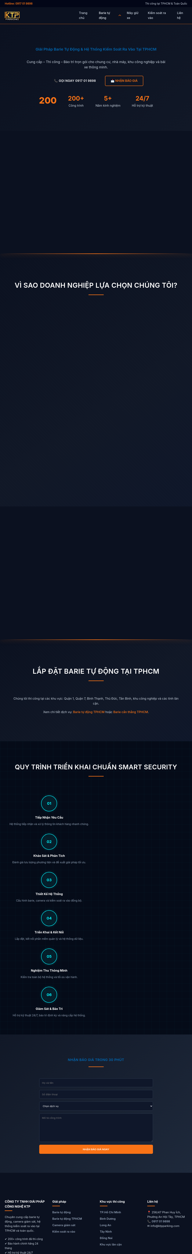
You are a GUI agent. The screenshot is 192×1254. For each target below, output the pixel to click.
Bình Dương (108, 1104)
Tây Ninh (106, 1117)
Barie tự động (61, 1097)
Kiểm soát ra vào (63, 1117)
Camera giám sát (63, 1110)
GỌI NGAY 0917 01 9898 (166, 1212)
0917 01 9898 (161, 1106)
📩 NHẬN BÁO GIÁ (124, 81)
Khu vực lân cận (111, 1129)
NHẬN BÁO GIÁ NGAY (96, 1034)
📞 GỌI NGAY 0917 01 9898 (75, 81)
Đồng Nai (106, 1123)
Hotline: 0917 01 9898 (18, 3)
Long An (105, 1110)
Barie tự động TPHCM (89, 712)
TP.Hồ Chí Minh (110, 1097)
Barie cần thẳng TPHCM (130, 712)
